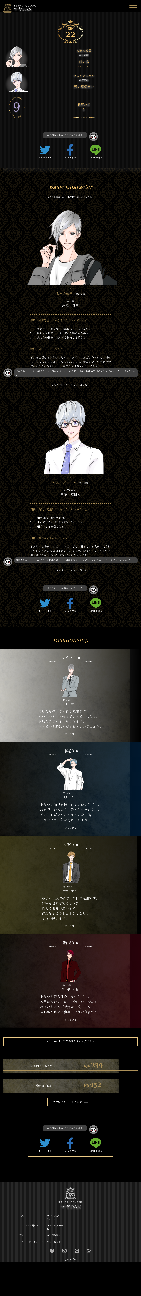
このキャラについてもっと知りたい (71, 386)
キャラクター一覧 (55, 1261)
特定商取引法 (54, 1269)
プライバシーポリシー (31, 1275)
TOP (21, 1249)
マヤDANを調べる (29, 1259)
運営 (21, 1269)
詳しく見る (71, 737)
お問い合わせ (54, 1275)
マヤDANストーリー (55, 1251)
